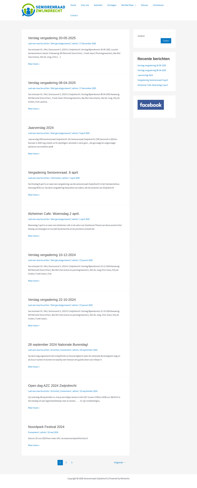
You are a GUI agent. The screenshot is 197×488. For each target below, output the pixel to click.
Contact (169, 9)
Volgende (120, 460)
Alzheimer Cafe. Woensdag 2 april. (54, 212)
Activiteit (55, 348)
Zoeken (141, 34)
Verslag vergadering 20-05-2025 (52, 36)
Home (75, 9)
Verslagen (111, 9)
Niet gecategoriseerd (61, 42)
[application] (134, 9)
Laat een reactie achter (38, 42)
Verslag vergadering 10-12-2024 (52, 253)
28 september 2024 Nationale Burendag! (58, 343)
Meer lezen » (34, 62)
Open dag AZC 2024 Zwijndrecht (52, 384)
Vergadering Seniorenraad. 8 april (53, 171)
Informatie (56, 176)
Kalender (98, 9)
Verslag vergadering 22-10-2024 (52, 298)
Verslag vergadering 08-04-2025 (52, 81)
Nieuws (143, 9)
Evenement (65, 348)
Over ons (86, 9)
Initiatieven (156, 9)
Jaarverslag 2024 (41, 126)
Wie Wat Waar (128, 9)
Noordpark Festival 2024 (46, 425)
